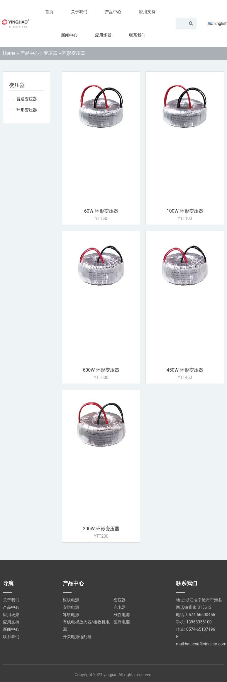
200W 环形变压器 (101, 528)
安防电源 (71, 607)
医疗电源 (122, 622)
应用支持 (147, 11)
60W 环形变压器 (101, 211)
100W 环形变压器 (185, 211)
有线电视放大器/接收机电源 (86, 626)
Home (9, 53)
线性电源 (122, 614)
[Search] (191, 23)
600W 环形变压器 (101, 370)
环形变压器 (26, 109)
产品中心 (113, 11)
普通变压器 (26, 99)
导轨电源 (71, 614)
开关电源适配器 (77, 636)
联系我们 (137, 35)
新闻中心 (69, 35)
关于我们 (79, 11)
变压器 (50, 53)
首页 (49, 11)
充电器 (120, 607)
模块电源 (71, 600)
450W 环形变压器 (185, 370)
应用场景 (103, 35)
